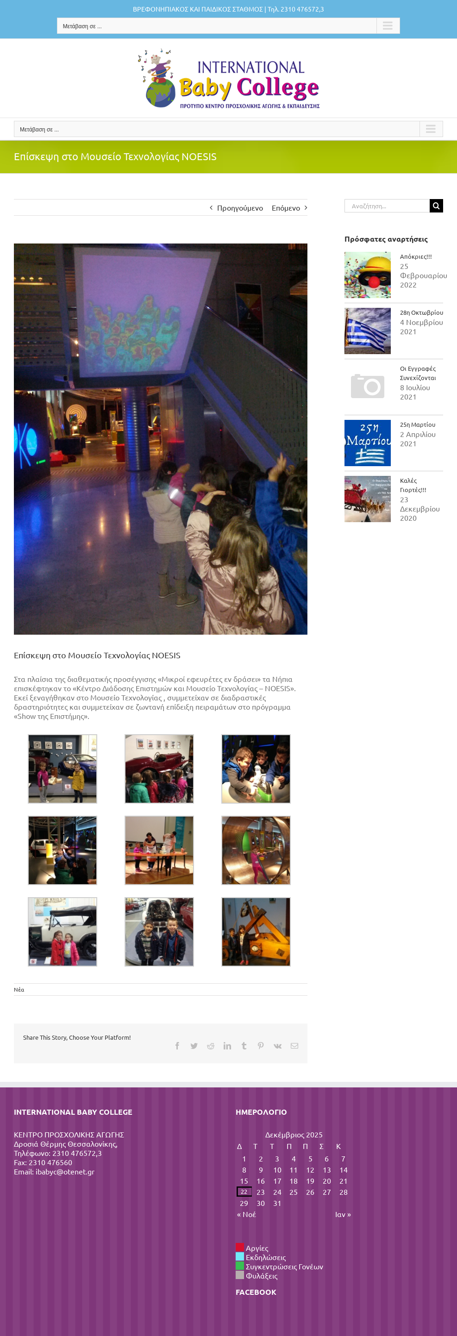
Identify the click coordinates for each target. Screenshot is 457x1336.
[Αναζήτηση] (436, 205)
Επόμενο (286, 207)
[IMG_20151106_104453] (160, 439)
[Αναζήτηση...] (387, 205)
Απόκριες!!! (416, 256)
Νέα (19, 989)
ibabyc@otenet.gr (65, 1171)
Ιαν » (343, 1213)
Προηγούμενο (240, 207)
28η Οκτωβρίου (421, 312)
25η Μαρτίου (417, 424)
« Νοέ (246, 1213)
